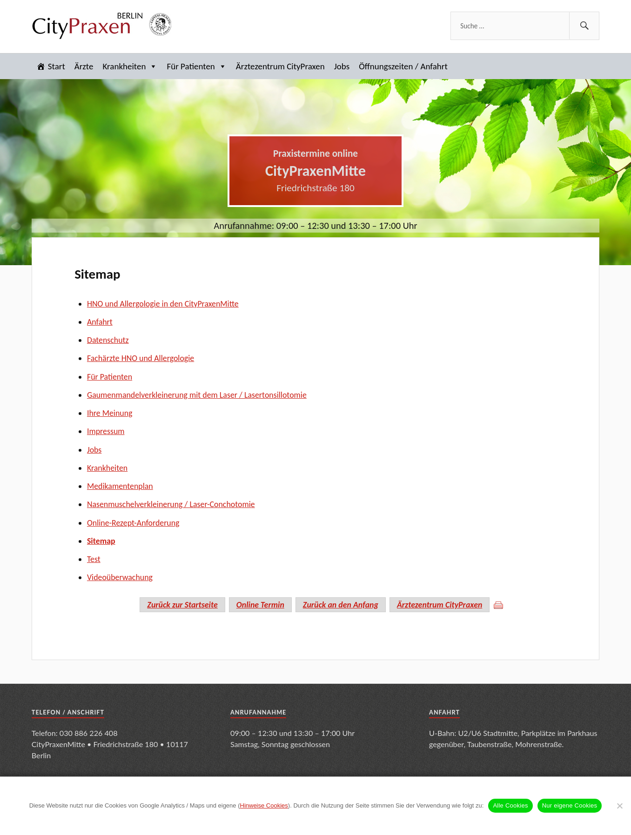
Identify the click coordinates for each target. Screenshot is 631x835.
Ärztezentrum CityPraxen (280, 66)
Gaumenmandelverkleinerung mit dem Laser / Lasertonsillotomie (197, 395)
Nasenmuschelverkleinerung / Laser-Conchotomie (171, 504)
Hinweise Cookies (264, 805)
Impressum (106, 431)
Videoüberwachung (120, 577)
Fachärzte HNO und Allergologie (140, 358)
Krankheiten (130, 66)
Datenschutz (108, 340)
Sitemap (97, 274)
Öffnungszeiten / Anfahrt (403, 66)
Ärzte (84, 66)
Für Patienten (196, 66)
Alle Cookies (510, 805)
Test (94, 559)
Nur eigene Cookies (569, 805)
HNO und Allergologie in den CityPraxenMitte (163, 304)
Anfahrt (100, 322)
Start (56, 66)
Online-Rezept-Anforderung (133, 523)
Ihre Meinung (110, 413)
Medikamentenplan (120, 486)
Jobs (341, 66)
